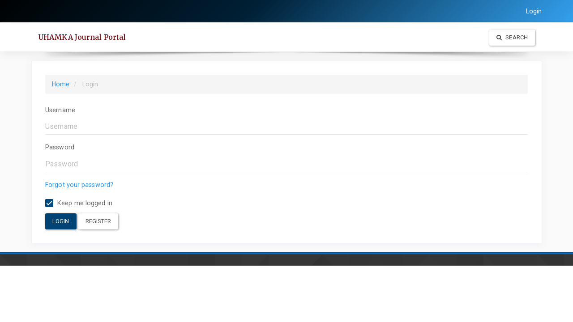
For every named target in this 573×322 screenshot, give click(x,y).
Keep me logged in (78, 203)
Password (59, 147)
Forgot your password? (79, 184)
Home (60, 84)
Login (534, 11)
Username (60, 110)
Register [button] (98, 221)
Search (512, 37)
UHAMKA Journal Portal (82, 37)
